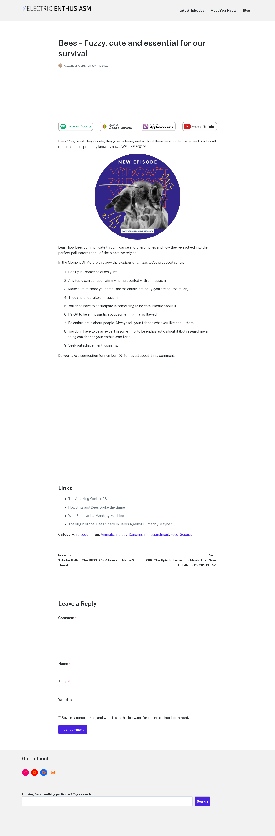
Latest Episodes (191, 10)
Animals (107, 534)
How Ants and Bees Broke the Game (96, 507)
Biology (121, 534)
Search (245, 789)
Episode (81, 534)
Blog (246, 10)
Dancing (135, 534)
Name (64, 669)
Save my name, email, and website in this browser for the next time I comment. (125, 728)
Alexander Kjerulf (76, 65)
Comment (67, 619)
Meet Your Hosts (224, 10)
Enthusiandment (156, 534)
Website (65, 709)
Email (64, 689)
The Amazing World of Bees (90, 499)
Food (174, 534)
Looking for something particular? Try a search (179, 781)
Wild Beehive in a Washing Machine (96, 516)
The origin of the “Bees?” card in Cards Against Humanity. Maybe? (120, 524)
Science (186, 534)
